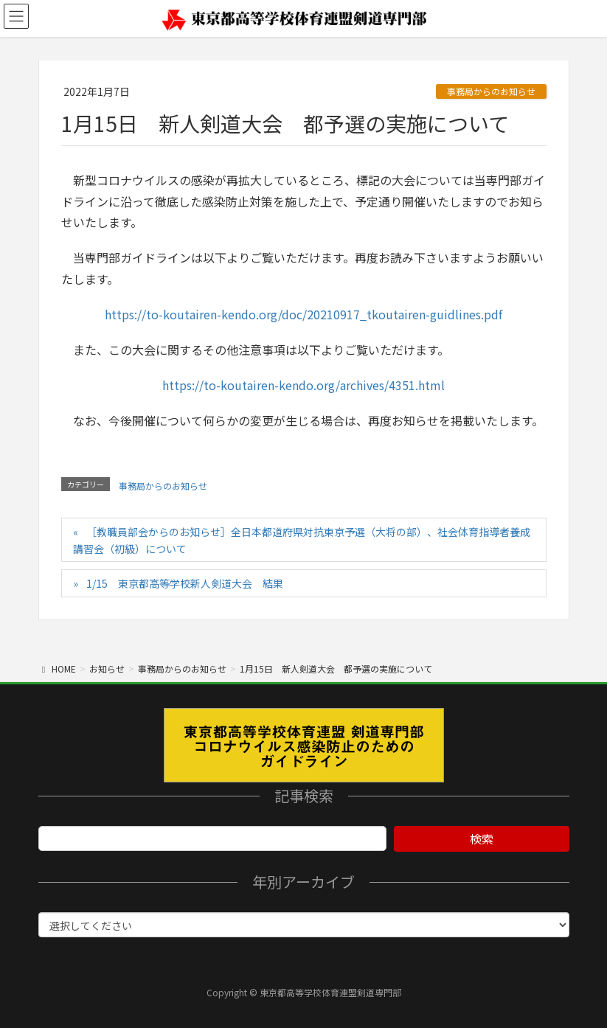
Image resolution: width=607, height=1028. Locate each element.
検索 (481, 838)
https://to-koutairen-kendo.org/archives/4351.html (303, 385)
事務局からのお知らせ (491, 91)
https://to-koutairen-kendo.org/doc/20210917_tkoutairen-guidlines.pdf (303, 314)
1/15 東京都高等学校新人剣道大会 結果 (184, 583)
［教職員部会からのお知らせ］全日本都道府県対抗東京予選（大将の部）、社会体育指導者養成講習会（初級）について (301, 540)
